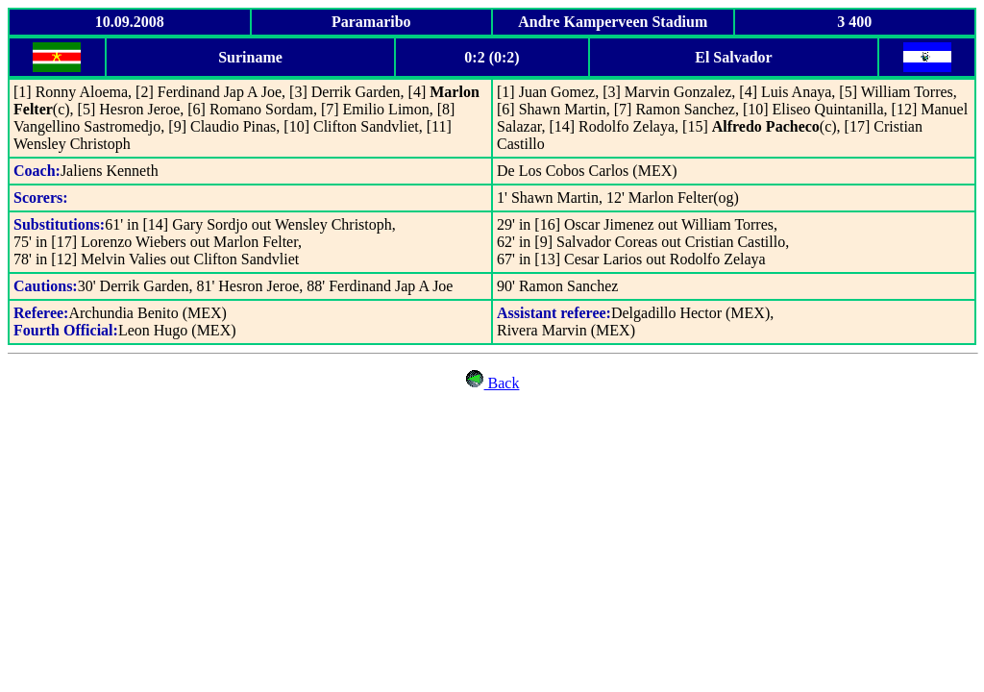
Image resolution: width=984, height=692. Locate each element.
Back (502, 383)
